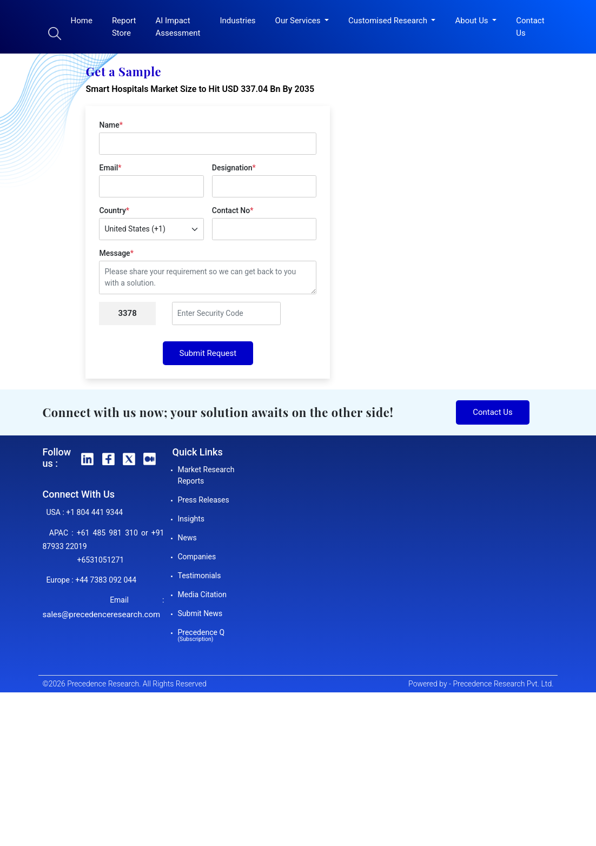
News (187, 537)
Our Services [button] (299, 20)
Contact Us (530, 27)
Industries (237, 20)
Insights (191, 518)
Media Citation (202, 594)
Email (110, 167)
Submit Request (208, 353)
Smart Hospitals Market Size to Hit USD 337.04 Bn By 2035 (199, 89)
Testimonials (199, 575)
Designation (234, 167)
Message (116, 253)
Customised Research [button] (388, 20)
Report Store (124, 27)
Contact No (233, 210)
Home (81, 20)
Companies (197, 556)
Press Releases (203, 499)
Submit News (200, 613)
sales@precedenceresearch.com (102, 614)
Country (114, 210)
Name (110, 125)
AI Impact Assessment (177, 27)
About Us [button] (472, 20)
